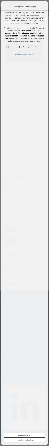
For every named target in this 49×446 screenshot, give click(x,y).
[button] (24, 54)
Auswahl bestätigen (24, 435)
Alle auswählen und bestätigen (24, 440)
